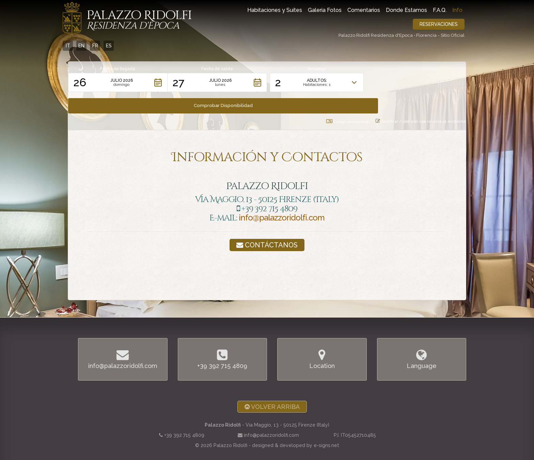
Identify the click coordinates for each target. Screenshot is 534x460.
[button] (118, 82)
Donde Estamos (406, 10)
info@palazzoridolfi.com (282, 196)
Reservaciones (439, 24)
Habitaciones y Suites (274, 10)
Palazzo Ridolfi (139, 20)
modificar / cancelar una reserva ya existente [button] (421, 99)
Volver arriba (272, 380)
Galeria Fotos (325, 10)
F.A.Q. (439, 10)
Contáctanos (267, 223)
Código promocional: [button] (348, 100)
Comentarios (363, 10)
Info (457, 10)
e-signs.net (326, 419)
